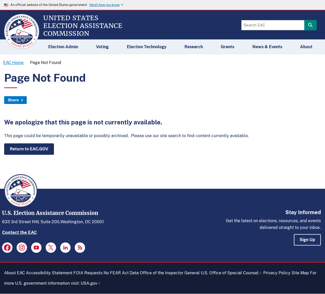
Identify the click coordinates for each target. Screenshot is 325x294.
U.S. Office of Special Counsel (231, 272)
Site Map (300, 272)
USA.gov (91, 283)
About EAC (14, 272)
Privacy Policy (277, 272)
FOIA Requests (87, 272)
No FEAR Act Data (121, 272)
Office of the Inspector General (170, 272)
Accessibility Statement (49, 272)
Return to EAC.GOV (29, 148)
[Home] (21, 47)
